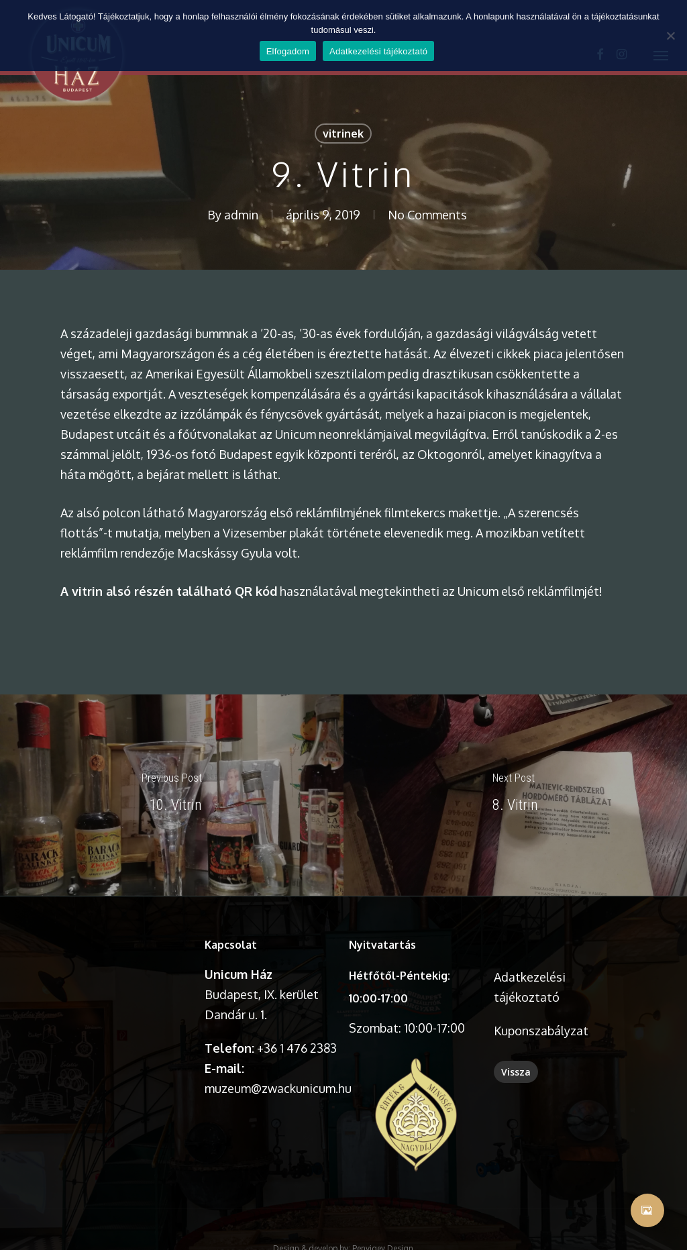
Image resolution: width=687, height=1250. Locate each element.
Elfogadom (287, 51)
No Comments (427, 214)
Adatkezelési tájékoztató (378, 51)
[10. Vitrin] (172, 795)
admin (241, 214)
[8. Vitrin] (515, 795)
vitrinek (343, 133)
